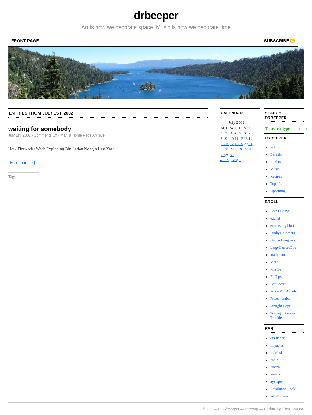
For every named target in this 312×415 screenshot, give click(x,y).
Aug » (236, 159)
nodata (275, 374)
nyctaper (276, 381)
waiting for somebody (39, 129)
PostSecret (278, 284)
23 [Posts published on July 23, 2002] (227, 149)
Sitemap (251, 408)
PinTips (276, 277)
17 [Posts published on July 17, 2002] (232, 143)
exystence (277, 338)
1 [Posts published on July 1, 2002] (222, 133)
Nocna (275, 367)
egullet (275, 218)
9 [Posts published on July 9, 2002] (226, 138)
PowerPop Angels (283, 291)
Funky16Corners (282, 233)
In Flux (275, 162)
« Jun (224, 159)
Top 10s (276, 184)
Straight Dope (280, 306)
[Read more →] (21, 162)
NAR (274, 360)
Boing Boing (279, 211)
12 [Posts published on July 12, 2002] (241, 138)
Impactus (277, 345)
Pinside (275, 269)
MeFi (274, 262)
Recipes (276, 176)
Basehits (276, 154)
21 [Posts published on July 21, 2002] (250, 143)
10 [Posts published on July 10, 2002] (232, 138)
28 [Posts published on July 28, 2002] (250, 149)
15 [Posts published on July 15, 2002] (223, 143)
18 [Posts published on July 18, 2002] (237, 143)
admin (275, 147)
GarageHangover (282, 240)
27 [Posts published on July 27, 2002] (246, 149)
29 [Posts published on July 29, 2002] (223, 154)
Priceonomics (280, 298)
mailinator (277, 255)
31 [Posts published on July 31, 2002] (232, 154)
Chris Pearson (293, 408)
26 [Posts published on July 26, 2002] (241, 149)
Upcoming (278, 191)
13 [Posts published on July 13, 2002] (246, 138)
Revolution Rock (282, 389)
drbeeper (156, 15)
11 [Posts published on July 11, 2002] (237, 138)
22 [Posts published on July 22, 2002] (223, 149)
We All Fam (279, 396)
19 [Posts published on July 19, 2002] (241, 143)
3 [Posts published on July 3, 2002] (231, 133)
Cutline (270, 408)
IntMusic (276, 353)
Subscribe (276, 40)
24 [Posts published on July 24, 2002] (232, 149)
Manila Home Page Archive (82, 135)
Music (274, 169)
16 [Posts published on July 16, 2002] (227, 143)
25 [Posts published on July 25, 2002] (237, 149)
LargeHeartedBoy (283, 247)
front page (25, 40)
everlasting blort (282, 225)
